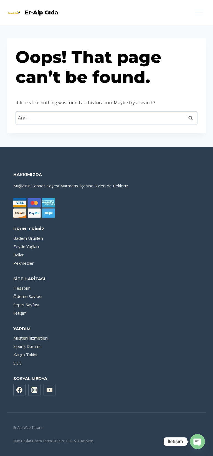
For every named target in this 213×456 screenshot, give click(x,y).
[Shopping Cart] (106, 12)
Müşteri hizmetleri (30, 338)
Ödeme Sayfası (27, 296)
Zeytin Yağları (26, 246)
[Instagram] (34, 390)
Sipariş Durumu (27, 346)
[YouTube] (50, 390)
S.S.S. (17, 363)
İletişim (20, 313)
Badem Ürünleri (28, 238)
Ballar (18, 255)
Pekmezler (23, 263)
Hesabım (22, 288)
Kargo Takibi (25, 354)
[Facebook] (19, 390)
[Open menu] (199, 12)
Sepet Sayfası (26, 304)
